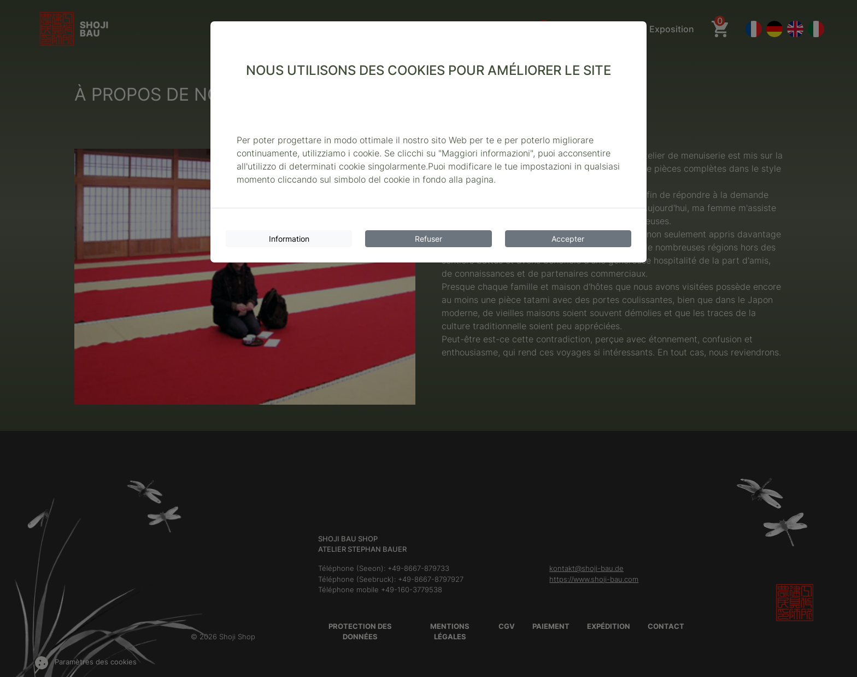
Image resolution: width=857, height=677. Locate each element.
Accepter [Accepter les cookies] (567, 238)
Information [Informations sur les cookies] (289, 238)
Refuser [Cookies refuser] (428, 238)
